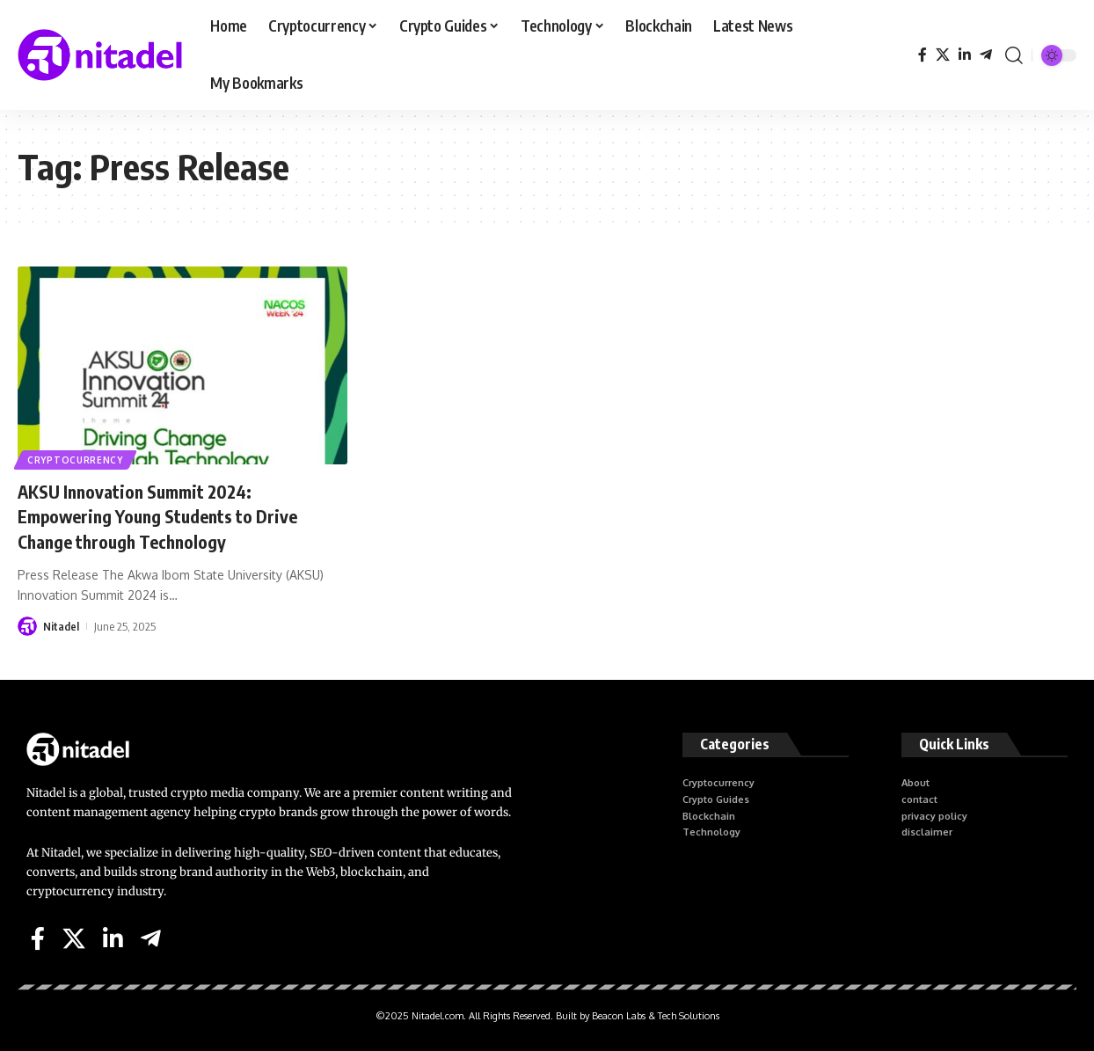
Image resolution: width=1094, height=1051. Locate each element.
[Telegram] (985, 55)
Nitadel (61, 626)
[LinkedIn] (964, 55)
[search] (1014, 55)
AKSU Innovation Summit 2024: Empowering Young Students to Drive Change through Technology (172, 515)
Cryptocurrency (76, 459)
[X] (942, 55)
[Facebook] (922, 55)
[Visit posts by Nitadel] (27, 626)
